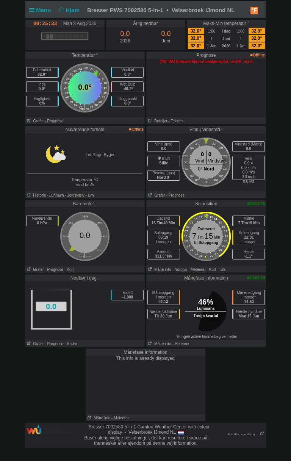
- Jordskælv (74, 195)
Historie (35, 195)
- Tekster (176, 121)
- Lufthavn (55, 195)
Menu (41, 10)
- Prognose (54, 121)
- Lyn (90, 195)
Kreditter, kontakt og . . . (246, 434)
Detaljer (157, 121)
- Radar (70, 344)
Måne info (159, 269)
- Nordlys (179, 269)
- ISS (221, 269)
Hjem (68, 10)
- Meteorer (197, 269)
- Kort (69, 269)
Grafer (34, 121)
